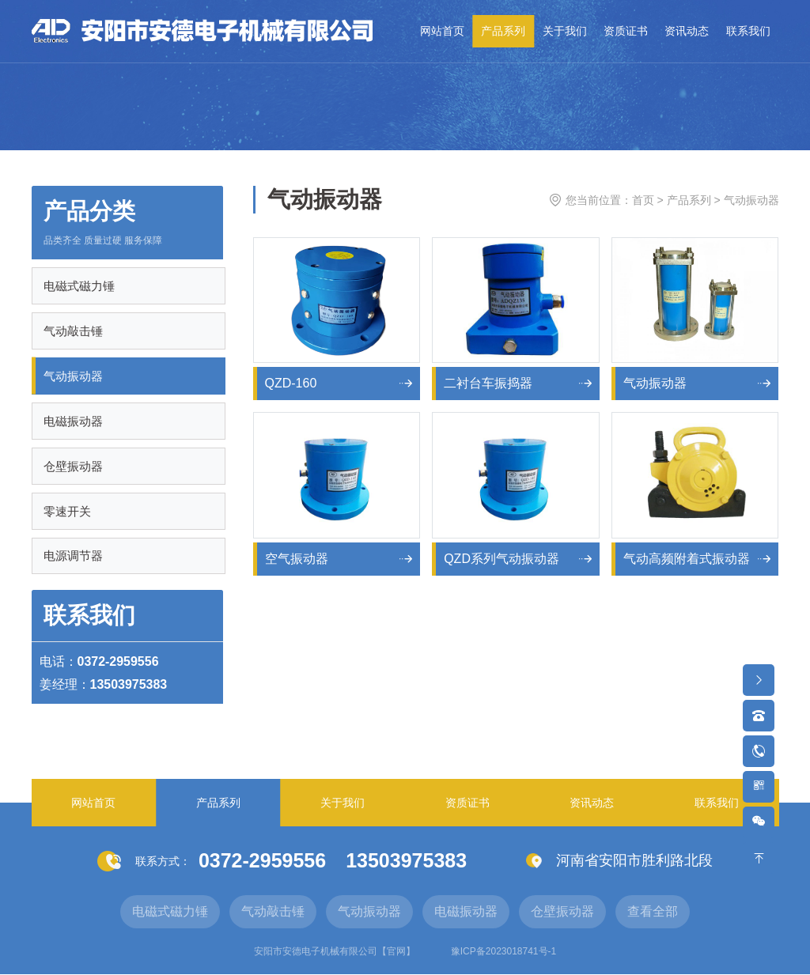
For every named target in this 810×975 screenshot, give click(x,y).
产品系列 (503, 31)
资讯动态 (686, 31)
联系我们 (748, 31)
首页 (643, 200)
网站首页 (442, 31)
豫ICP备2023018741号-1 (503, 952)
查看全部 (652, 912)
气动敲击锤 (74, 331)
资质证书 (626, 31)
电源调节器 (74, 556)
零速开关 (68, 511)
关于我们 (565, 31)
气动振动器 (74, 376)
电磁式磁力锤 (79, 286)
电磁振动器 (74, 421)
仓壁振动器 (74, 466)
